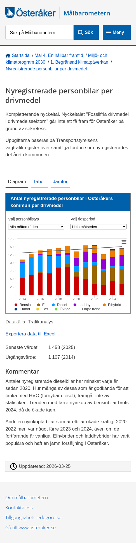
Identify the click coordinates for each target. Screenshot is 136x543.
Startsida (20, 55)
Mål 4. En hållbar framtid (58, 55)
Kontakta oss (19, 507)
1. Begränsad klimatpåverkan (79, 62)
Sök (89, 32)
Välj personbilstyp (23, 219)
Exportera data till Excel (30, 334)
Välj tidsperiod (83, 219)
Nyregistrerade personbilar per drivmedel (46, 68)
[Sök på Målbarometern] (39, 32)
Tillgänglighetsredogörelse (33, 517)
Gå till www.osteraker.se (30, 527)
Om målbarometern (26, 497)
